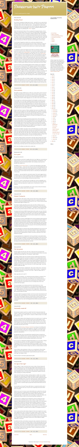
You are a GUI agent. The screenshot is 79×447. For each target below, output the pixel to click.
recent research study (23, 165)
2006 (53, 100)
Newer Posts (16, 434)
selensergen (41, 441)
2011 (53, 92)
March (54, 135)
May (53, 121)
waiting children (27, 52)
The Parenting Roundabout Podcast (57, 35)
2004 (53, 103)
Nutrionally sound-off (20, 308)
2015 (53, 85)
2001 (53, 108)
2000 (53, 141)
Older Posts (45, 434)
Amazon (51, 71)
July (53, 118)
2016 (53, 84)
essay (19, 53)
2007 (53, 98)
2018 (53, 80)
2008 (53, 97)
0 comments (27, 149)
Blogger (49, 441)
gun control (43, 53)
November (54, 111)
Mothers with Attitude (55, 34)
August (54, 116)
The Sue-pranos (18, 249)
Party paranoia (18, 90)
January (54, 139)
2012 (53, 90)
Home (31, 434)
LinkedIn (52, 41)
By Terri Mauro (54, 33)
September (54, 114)
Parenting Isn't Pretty (34, 7)
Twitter (52, 38)
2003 (53, 105)
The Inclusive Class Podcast (56, 37)
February (54, 137)
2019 (53, 79)
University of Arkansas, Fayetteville (27, 326)
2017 (53, 82)
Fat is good (17, 154)
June (53, 119)
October (54, 113)
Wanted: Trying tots (19, 196)
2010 (53, 93)
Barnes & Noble (57, 71)
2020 (53, 77)
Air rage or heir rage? (20, 364)
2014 (53, 87)
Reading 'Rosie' (18, 20)
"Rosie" (30, 28)
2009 (53, 95)
